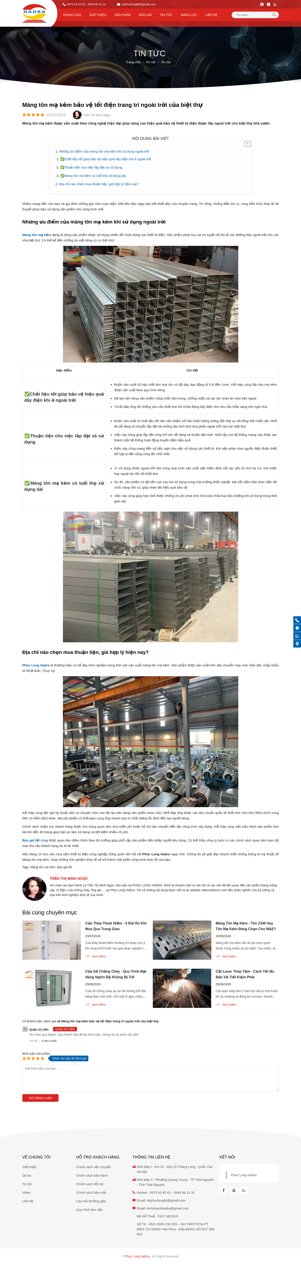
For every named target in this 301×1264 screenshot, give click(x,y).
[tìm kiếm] (274, 14)
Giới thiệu (97, 15)
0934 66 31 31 (184, 1192)
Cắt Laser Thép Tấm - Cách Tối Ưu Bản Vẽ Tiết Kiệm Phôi (245, 974)
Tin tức (166, 15)
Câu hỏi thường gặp (91, 1201)
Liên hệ (211, 15)
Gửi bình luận (40, 1098)
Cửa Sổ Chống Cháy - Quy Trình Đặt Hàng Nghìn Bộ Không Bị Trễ (115, 974)
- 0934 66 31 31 (96, 4)
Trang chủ (72, 15)
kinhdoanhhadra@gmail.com (168, 1208)
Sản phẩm (122, 15)
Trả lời (33, 1040)
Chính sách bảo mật (91, 1192)
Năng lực (189, 15)
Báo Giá (145, 15)
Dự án (26, 1175)
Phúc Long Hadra (243, 1175)
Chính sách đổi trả (89, 1184)
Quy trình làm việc (89, 1209)
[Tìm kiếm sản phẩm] (255, 15)
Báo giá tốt (64, 867)
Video (26, 1192)
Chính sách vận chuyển (93, 1167)
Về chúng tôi (36, 1157)
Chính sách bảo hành (92, 1175)
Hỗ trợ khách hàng (97, 1157)
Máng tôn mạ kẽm (42, 867)
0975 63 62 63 (76, 4)
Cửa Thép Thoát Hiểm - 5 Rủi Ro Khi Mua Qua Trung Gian (115, 926)
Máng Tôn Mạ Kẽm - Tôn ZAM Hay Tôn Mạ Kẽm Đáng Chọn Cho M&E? (246, 926)
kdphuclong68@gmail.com (136, 4)
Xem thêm (95, 956)
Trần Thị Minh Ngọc (69, 878)
